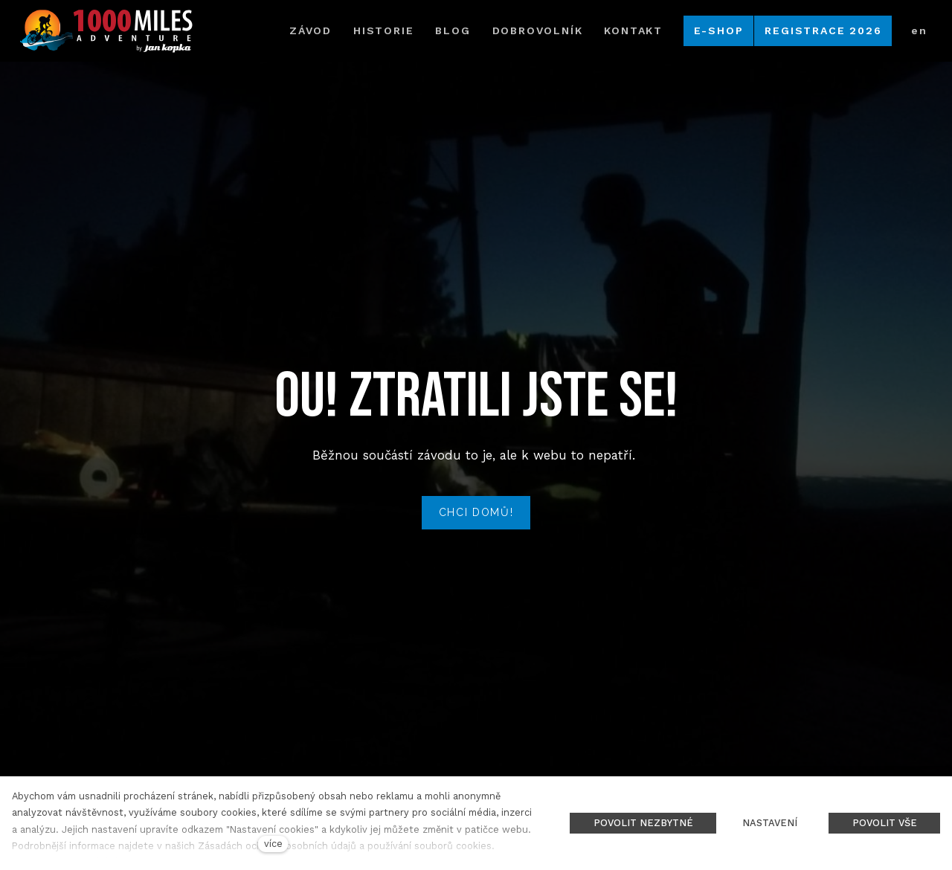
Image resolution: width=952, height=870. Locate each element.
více (273, 843)
